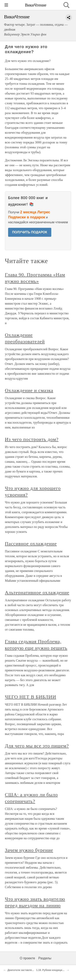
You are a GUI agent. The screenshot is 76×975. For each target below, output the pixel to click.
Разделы (44, 958)
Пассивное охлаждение (31, 543)
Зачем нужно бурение (29, 850)
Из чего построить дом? (32, 439)
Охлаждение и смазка (29, 390)
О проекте (27, 958)
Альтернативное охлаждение (37, 592)
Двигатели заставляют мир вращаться (30, 970)
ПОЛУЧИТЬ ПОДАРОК (29, 232)
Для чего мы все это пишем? (37, 745)
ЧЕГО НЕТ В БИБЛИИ (30, 697)
